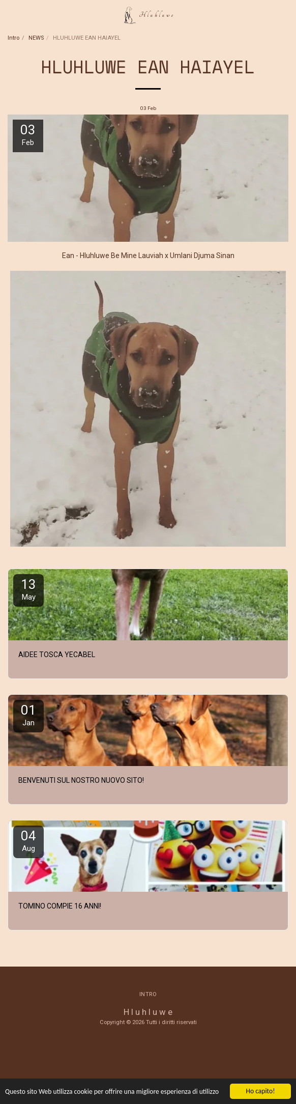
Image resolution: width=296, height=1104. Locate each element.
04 (28, 840)
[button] (11, 14)
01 (28, 714)
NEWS (36, 38)
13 (28, 589)
